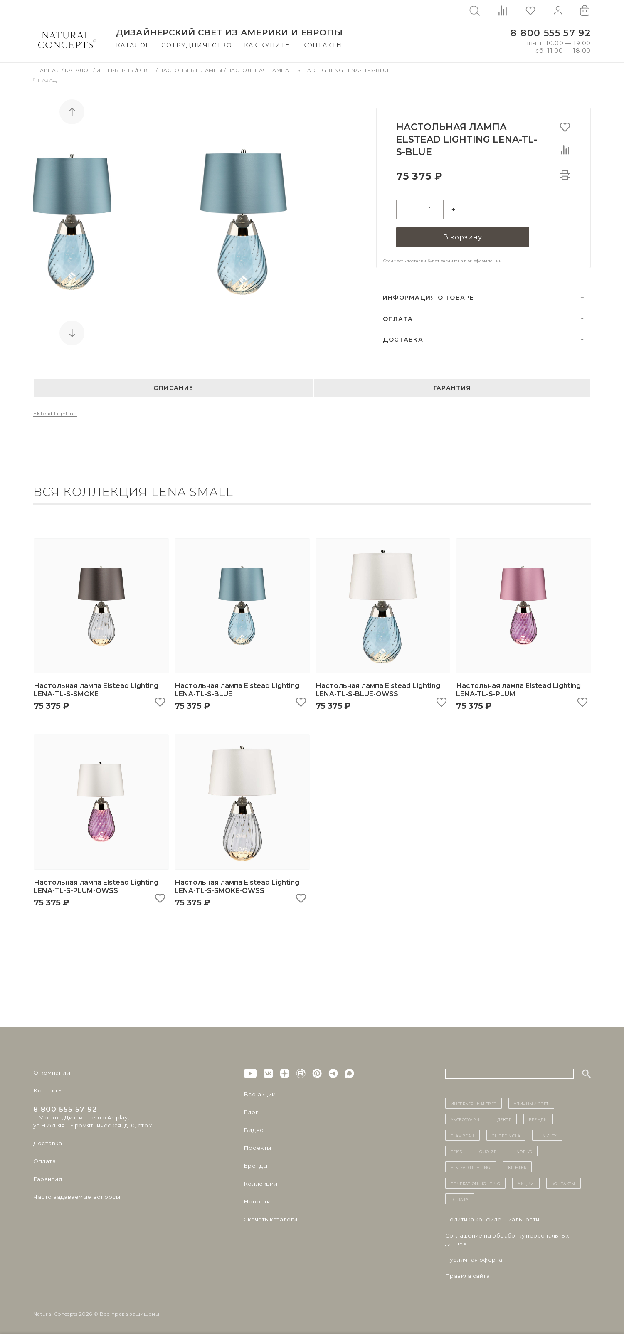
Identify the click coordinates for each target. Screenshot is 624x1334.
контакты (563, 1182)
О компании (51, 1071)
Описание (173, 387)
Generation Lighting (476, 1182)
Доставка (403, 338)
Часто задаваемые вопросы (75, 1195)
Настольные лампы (191, 70)
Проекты (257, 1146)
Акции (526, 1182)
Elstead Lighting (55, 412)
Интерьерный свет (126, 70)
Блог (251, 1110)
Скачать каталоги (270, 1218)
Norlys (524, 1150)
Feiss (456, 1150)
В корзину (462, 235)
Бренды (255, 1164)
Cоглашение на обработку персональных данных (507, 1238)
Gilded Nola (506, 1134)
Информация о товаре (428, 297)
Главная (47, 70)
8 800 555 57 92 (551, 33)
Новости (257, 1200)
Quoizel (489, 1150)
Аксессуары (465, 1118)
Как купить (267, 45)
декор (504, 1118)
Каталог (133, 45)
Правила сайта (467, 1274)
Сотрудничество (196, 45)
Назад (45, 80)
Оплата (398, 317)
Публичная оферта (473, 1258)
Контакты (322, 45)
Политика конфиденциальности (492, 1218)
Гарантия (452, 387)
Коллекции (260, 1182)
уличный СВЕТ (531, 1102)
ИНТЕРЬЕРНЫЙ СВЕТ (473, 1102)
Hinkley (547, 1134)
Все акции (259, 1093)
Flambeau (462, 1134)
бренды (538, 1118)
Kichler (517, 1166)
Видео (253, 1128)
